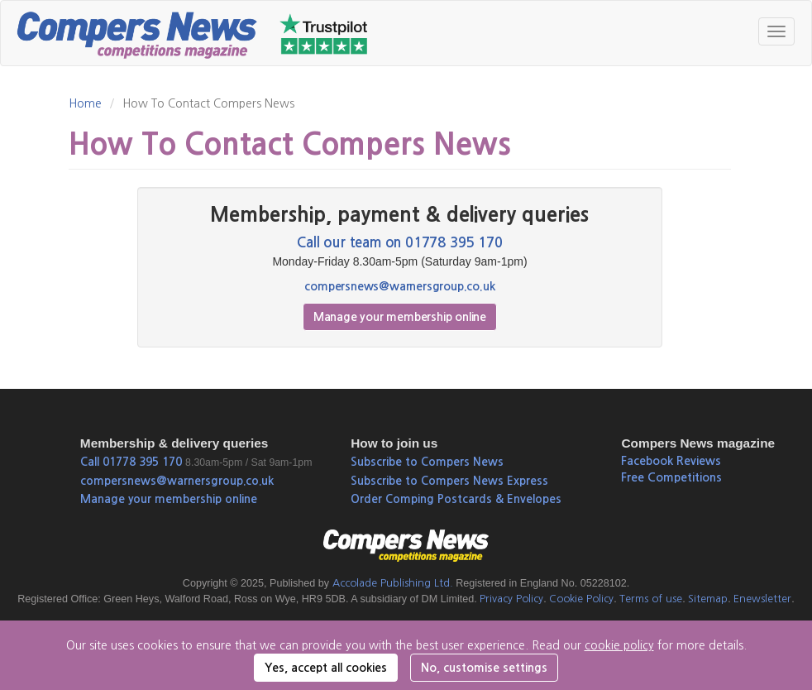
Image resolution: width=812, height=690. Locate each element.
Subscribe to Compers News (427, 461)
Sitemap (708, 598)
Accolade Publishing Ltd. (392, 582)
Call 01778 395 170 (131, 461)
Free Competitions (671, 477)
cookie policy (619, 645)
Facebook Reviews (671, 461)
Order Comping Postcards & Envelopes (456, 499)
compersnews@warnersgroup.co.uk (399, 286)
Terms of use (650, 598)
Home (85, 103)
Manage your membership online (399, 317)
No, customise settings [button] (484, 667)
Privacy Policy (511, 598)
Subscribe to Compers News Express (449, 480)
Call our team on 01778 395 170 (399, 243)
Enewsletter (762, 598)
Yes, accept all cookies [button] (326, 667)
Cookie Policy (581, 598)
